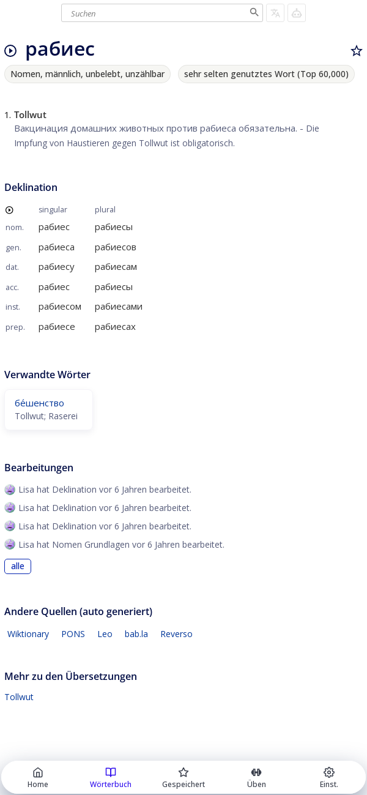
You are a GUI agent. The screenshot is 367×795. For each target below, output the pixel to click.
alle (17, 566)
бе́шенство (39, 403)
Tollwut (19, 697)
